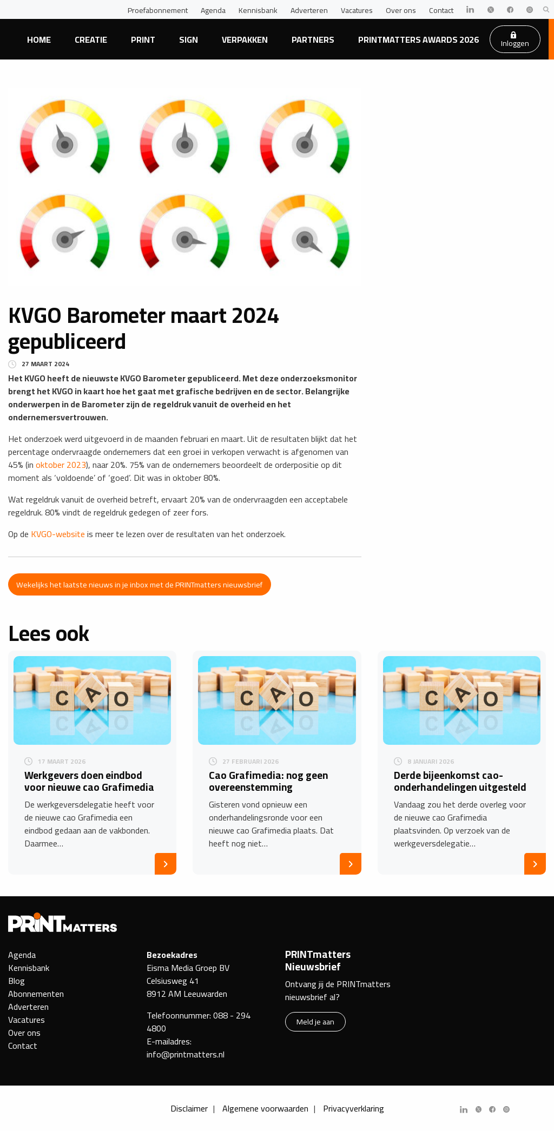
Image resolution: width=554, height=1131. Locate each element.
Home (39, 39)
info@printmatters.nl (186, 1054)
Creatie (91, 39)
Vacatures (357, 10)
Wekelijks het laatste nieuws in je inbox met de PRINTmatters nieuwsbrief (139, 584)
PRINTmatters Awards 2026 (418, 39)
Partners (313, 39)
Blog (16, 981)
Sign (188, 39)
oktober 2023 (61, 465)
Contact (441, 10)
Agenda (213, 10)
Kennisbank (258, 10)
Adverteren (309, 10)
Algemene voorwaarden (265, 1108)
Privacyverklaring (353, 1108)
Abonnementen (36, 994)
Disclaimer (189, 1108)
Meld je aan (315, 1021)
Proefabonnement (158, 10)
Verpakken (245, 39)
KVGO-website (58, 534)
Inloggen (515, 40)
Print (143, 39)
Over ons (401, 10)
